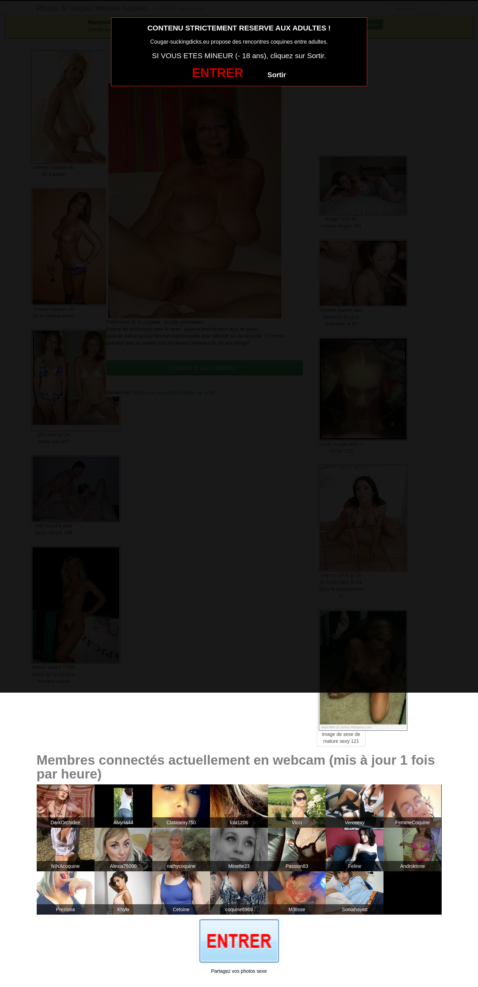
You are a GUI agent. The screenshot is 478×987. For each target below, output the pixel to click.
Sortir (277, 75)
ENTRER (217, 73)
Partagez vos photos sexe (239, 971)
